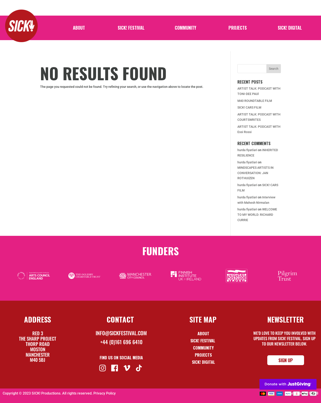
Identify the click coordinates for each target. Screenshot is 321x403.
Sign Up (285, 360)
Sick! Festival (203, 340)
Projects (237, 28)
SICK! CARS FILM (249, 107)
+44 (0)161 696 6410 (121, 342)
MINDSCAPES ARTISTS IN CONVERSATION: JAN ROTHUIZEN (255, 173)
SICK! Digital (290, 28)
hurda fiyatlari (247, 150)
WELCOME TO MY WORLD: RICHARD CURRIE (257, 215)
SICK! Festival (131, 28)
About (79, 28)
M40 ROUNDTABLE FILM (254, 101)
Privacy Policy (104, 393)
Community (185, 28)
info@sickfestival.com (121, 333)
